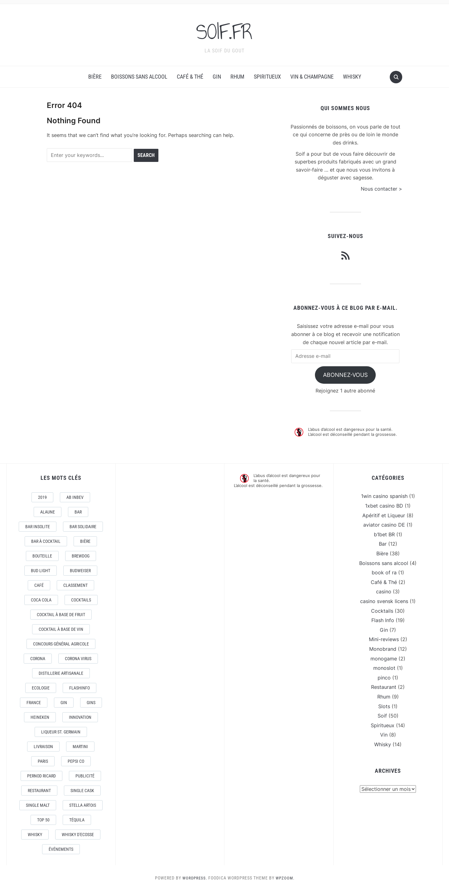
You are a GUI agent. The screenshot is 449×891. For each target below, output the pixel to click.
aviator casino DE (384, 525)
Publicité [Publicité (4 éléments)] (84, 775)
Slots (384, 706)
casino (383, 591)
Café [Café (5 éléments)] (39, 585)
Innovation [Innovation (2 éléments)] (80, 717)
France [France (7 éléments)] (34, 702)
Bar (383, 544)
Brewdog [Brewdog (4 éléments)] (80, 555)
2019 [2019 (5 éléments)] (42, 497)
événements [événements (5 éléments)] (61, 849)
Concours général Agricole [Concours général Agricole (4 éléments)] (61, 643)
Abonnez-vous (345, 375)
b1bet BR (384, 534)
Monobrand (382, 649)
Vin (384, 735)
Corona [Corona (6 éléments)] (37, 658)
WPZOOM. (286, 877)
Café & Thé (190, 76)
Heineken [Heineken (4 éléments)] (40, 717)
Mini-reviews (384, 639)
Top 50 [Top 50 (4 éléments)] (43, 819)
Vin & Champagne (312, 76)
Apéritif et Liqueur (383, 515)
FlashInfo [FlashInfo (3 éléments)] (79, 687)
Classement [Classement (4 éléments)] (75, 585)
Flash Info (382, 620)
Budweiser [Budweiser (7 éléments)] (80, 570)
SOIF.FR (224, 31)
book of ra (384, 572)
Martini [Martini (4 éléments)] (80, 746)
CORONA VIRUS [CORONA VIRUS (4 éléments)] (78, 658)
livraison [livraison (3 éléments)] (43, 746)
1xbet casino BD (384, 506)
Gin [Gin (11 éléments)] (63, 702)
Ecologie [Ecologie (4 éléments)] (41, 687)
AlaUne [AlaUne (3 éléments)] (47, 511)
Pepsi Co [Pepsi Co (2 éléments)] (76, 761)
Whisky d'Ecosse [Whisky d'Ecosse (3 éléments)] (78, 834)
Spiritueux (267, 76)
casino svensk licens (384, 601)
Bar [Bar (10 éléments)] (78, 511)
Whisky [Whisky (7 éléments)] (35, 834)
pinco (384, 677)
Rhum (237, 76)
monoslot (384, 668)
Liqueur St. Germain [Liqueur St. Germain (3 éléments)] (60, 731)
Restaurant (383, 687)
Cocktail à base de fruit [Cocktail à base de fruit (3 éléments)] (61, 614)
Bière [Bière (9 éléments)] (85, 541)
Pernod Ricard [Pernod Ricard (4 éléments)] (41, 775)
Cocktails (382, 611)
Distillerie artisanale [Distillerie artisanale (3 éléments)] (61, 673)
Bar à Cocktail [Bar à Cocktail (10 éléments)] (45, 541)
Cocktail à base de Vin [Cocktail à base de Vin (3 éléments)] (61, 629)
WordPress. (194, 877)
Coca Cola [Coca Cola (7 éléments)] (41, 599)
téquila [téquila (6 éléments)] (76, 819)
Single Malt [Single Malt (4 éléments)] (38, 805)
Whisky (352, 76)
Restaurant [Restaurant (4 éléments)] (39, 790)
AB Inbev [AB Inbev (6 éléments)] (75, 497)
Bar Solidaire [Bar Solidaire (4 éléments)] (83, 526)
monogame (383, 658)
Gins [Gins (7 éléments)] (91, 702)
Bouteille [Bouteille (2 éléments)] (42, 555)
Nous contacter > (381, 189)
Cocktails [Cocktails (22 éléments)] (81, 599)
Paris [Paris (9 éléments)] (43, 761)
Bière (95, 76)
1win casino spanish (384, 496)
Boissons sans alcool (139, 76)
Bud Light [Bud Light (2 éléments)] (40, 570)
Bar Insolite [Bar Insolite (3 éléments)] (37, 526)
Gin (217, 76)
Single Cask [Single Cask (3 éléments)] (82, 790)
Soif (382, 716)
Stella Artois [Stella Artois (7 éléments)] (82, 805)
